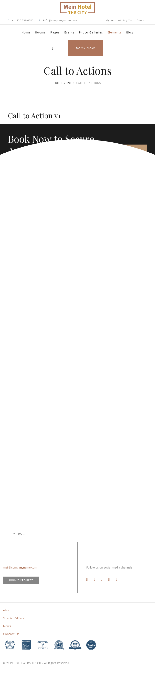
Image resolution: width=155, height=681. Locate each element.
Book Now (85, 48)
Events (69, 32)
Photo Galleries (91, 32)
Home (26, 32)
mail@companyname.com (20, 567)
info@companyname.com (60, 20)
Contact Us (11, 634)
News (7, 626)
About (7, 610)
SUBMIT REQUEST (20, 580)
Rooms (40, 32)
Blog (129, 32)
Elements (114, 32)
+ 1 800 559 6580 (22, 20)
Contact (142, 20)
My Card (128, 20)
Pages (55, 32)
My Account (113, 20)
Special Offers (13, 618)
